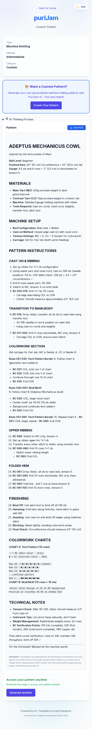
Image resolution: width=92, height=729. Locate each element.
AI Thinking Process (19, 119)
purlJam (46, 18)
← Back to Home (46, 8)
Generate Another (21, 691)
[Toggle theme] (81, 7)
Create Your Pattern (46, 105)
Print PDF (76, 127)
